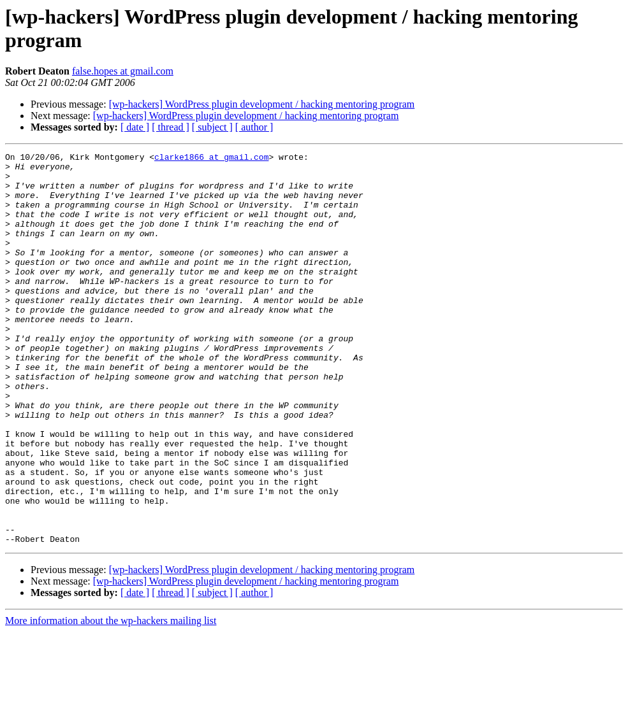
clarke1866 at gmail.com (211, 158)
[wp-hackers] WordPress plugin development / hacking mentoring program (262, 104)
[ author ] (254, 127)
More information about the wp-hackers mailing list (110, 698)
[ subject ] (212, 127)
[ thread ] (170, 127)
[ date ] (134, 127)
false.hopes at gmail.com (122, 71)
